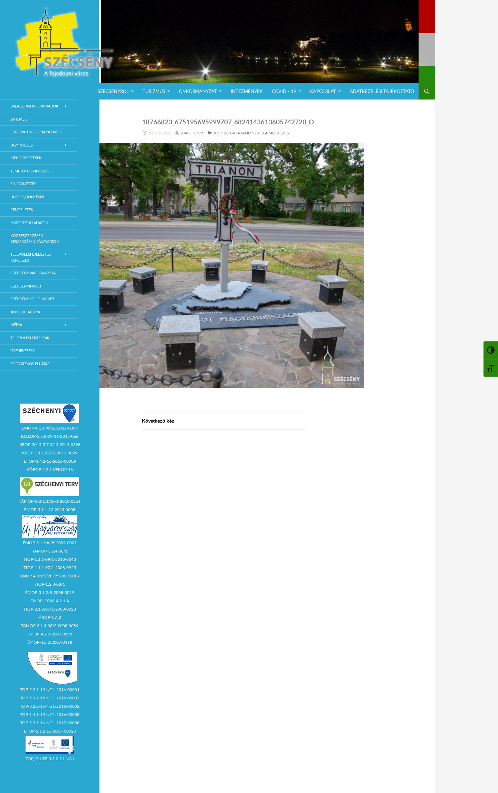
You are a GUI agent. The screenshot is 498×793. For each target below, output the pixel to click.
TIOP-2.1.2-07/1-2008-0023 (49, 609)
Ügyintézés (21, 145)
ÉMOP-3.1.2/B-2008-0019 (49, 592)
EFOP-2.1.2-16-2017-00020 (50, 731)
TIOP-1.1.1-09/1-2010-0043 (49, 559)
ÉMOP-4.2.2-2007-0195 (49, 633)
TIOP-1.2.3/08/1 (50, 584)
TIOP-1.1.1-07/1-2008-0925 (49, 567)
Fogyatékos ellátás (29, 363)
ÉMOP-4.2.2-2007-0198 (49, 642)
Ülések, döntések (27, 197)
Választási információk (34, 106)
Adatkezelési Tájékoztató (382, 91)
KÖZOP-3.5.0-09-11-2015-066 (49, 436)
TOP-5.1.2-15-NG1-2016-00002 (49, 697)
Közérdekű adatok (29, 222)
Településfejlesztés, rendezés (30, 257)
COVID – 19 (284, 91)
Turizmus (154, 91)
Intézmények (247, 91)
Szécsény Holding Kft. (32, 298)
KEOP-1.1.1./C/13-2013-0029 (49, 452)
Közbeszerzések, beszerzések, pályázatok (34, 238)
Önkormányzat (198, 91)
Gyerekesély (22, 350)
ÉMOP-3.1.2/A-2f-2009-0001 (50, 542)
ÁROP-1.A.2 (50, 617)
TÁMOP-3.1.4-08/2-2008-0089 (49, 625)
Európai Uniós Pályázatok (36, 132)
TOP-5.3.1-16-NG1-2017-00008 (49, 722)
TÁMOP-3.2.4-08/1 (49, 551)
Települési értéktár (29, 338)
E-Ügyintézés (23, 183)
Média (16, 324)
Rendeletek (21, 209)
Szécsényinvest (25, 286)
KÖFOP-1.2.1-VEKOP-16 (50, 469)
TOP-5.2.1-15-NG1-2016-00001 (49, 689)
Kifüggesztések (25, 157)
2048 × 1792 (191, 132)
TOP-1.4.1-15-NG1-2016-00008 (49, 714)
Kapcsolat (323, 91)
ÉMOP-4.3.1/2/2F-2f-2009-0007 (50, 575)
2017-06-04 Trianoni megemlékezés (251, 132)
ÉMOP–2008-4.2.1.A (49, 600)
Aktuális (19, 119)
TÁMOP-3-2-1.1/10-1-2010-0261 (49, 501)
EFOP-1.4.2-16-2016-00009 (50, 461)
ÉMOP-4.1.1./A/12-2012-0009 (50, 428)
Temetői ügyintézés (29, 171)
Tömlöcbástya (25, 312)
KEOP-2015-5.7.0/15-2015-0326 (49, 444)
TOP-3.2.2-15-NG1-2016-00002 (49, 706)
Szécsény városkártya (33, 273)
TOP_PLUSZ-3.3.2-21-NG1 (50, 758)
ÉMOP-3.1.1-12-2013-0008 (49, 509)
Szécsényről (113, 91)
